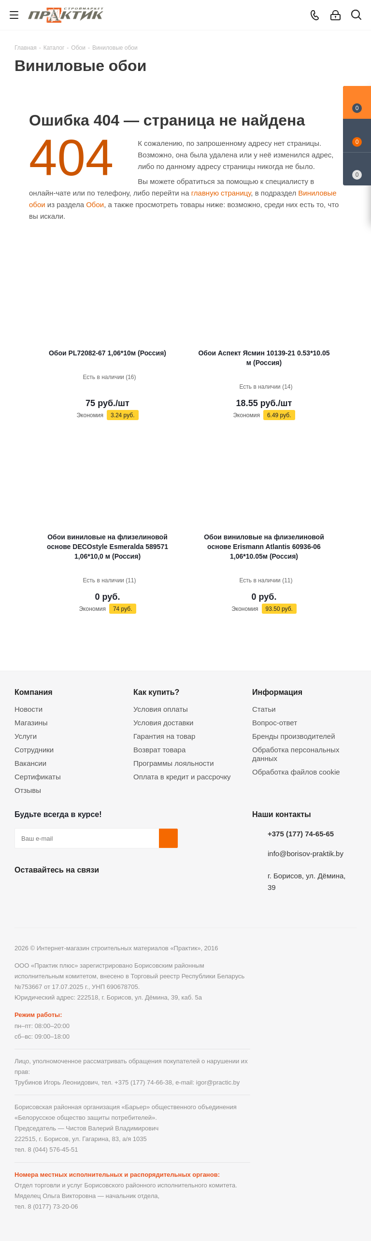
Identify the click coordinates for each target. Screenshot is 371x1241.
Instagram (72, 892)
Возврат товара (159, 750)
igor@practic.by (218, 1082)
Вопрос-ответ (274, 723)
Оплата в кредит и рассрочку (182, 777)
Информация (277, 692)
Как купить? (156, 692)
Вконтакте (24, 892)
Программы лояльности (173, 763)
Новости (28, 709)
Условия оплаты (160, 709)
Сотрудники (34, 750)
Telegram (96, 892)
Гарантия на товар (164, 736)
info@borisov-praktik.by (305, 853)
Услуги (25, 736)
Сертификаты (37, 777)
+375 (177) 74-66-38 (143, 1082)
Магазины (31, 723)
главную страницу (221, 193)
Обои (95, 204)
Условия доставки (163, 723)
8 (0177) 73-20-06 (53, 1206)
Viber (120, 892)
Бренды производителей (293, 736)
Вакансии (30, 763)
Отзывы (27, 790)
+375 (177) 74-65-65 (301, 834)
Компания (33, 692)
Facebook (48, 892)
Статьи (264, 709)
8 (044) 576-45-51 (53, 1149)
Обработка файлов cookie (296, 772)
